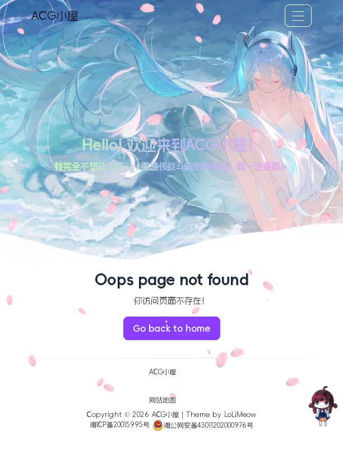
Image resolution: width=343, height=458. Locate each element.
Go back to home (172, 328)
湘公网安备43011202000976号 (202, 425)
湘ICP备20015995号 (120, 425)
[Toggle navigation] (298, 15)
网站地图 (162, 400)
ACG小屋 (54, 15)
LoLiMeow (240, 414)
